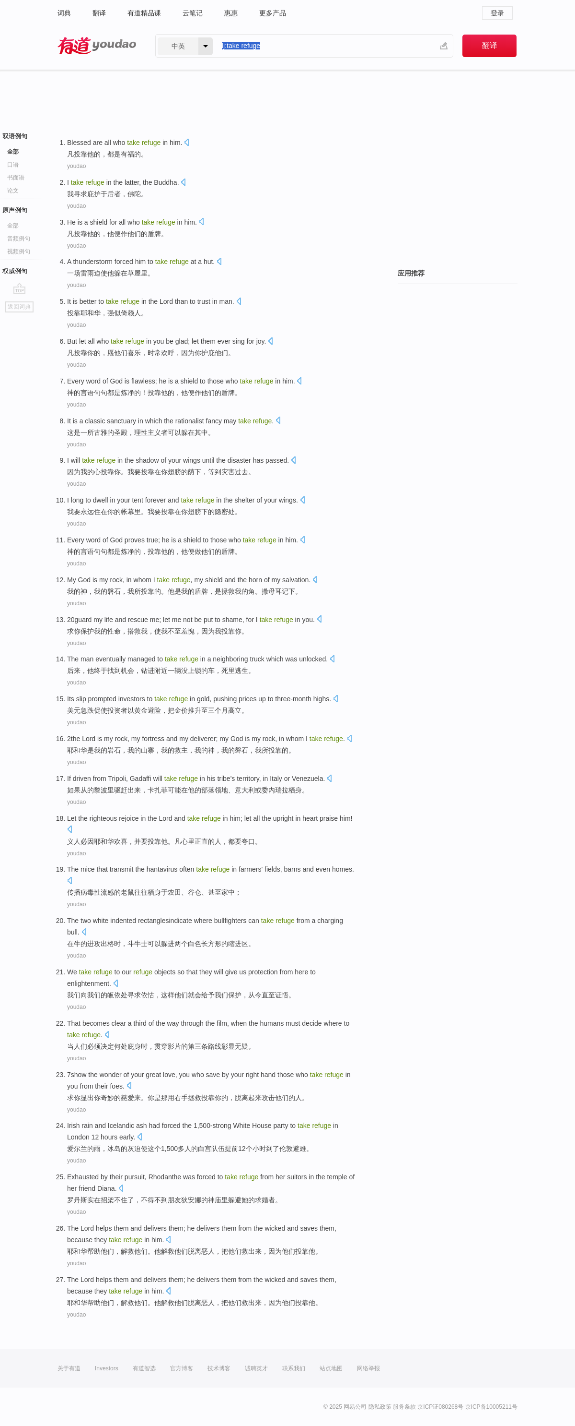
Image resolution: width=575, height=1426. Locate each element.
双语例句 (14, 136)
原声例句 (14, 210)
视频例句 (18, 251)
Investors (106, 1368)
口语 (13, 164)
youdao (76, 166)
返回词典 (19, 306)
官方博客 (181, 1368)
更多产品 (272, 13)
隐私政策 (379, 1406)
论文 (13, 190)
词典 (64, 13)
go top (19, 288)
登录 (497, 13)
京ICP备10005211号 (491, 1406)
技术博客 (218, 1368)
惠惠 (231, 13)
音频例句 (18, 238)
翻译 (99, 13)
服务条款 (404, 1406)
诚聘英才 (256, 1368)
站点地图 (331, 1368)
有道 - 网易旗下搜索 (97, 46)
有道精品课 (144, 13)
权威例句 (14, 271)
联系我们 (293, 1368)
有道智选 (144, 1368)
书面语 (15, 177)
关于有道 (69, 1368)
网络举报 (368, 1368)
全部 (13, 151)
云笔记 (193, 13)
